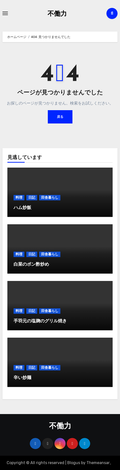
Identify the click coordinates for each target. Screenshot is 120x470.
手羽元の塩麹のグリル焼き (40, 321)
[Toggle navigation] (5, 13)
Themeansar (98, 462)
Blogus (73, 462)
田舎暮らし (49, 197)
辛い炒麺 (22, 378)
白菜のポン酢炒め (31, 264)
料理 (19, 197)
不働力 (57, 14)
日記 (31, 197)
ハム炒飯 (22, 208)
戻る (60, 117)
